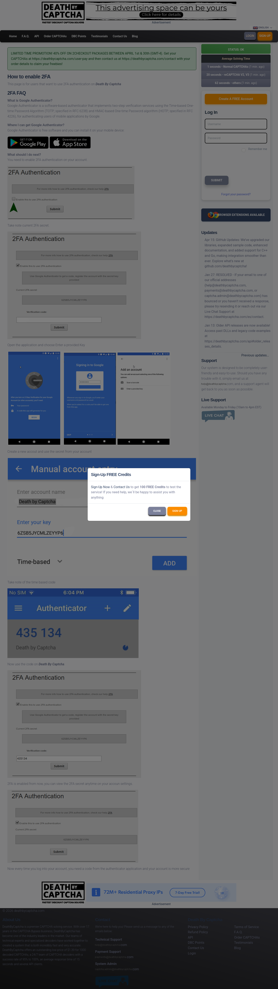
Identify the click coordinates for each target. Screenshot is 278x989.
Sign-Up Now (100, 487)
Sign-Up (177, 511)
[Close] (185, 474)
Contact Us (121, 487)
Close (157, 511)
